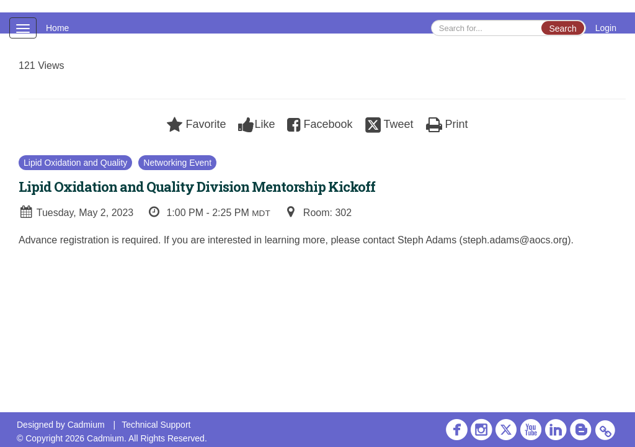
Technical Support (156, 425)
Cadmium (86, 425)
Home (57, 28)
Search (562, 29)
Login (605, 28)
